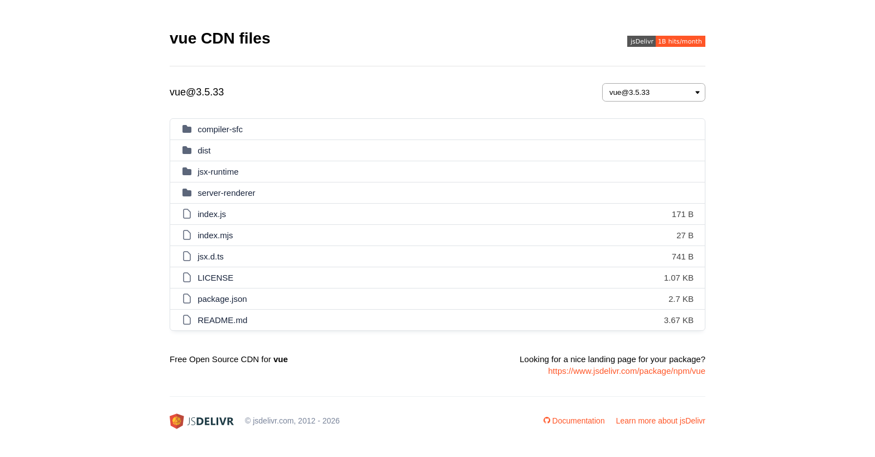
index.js (212, 214)
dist (204, 150)
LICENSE (215, 277)
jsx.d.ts (211, 256)
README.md (222, 320)
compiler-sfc (220, 129)
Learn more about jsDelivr (660, 420)
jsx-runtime (218, 171)
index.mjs (215, 235)
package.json (222, 299)
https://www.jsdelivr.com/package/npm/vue (626, 371)
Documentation (574, 420)
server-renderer (226, 193)
